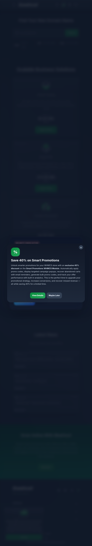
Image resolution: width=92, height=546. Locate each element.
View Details (37, 295)
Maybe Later (54, 295)
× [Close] (81, 247)
